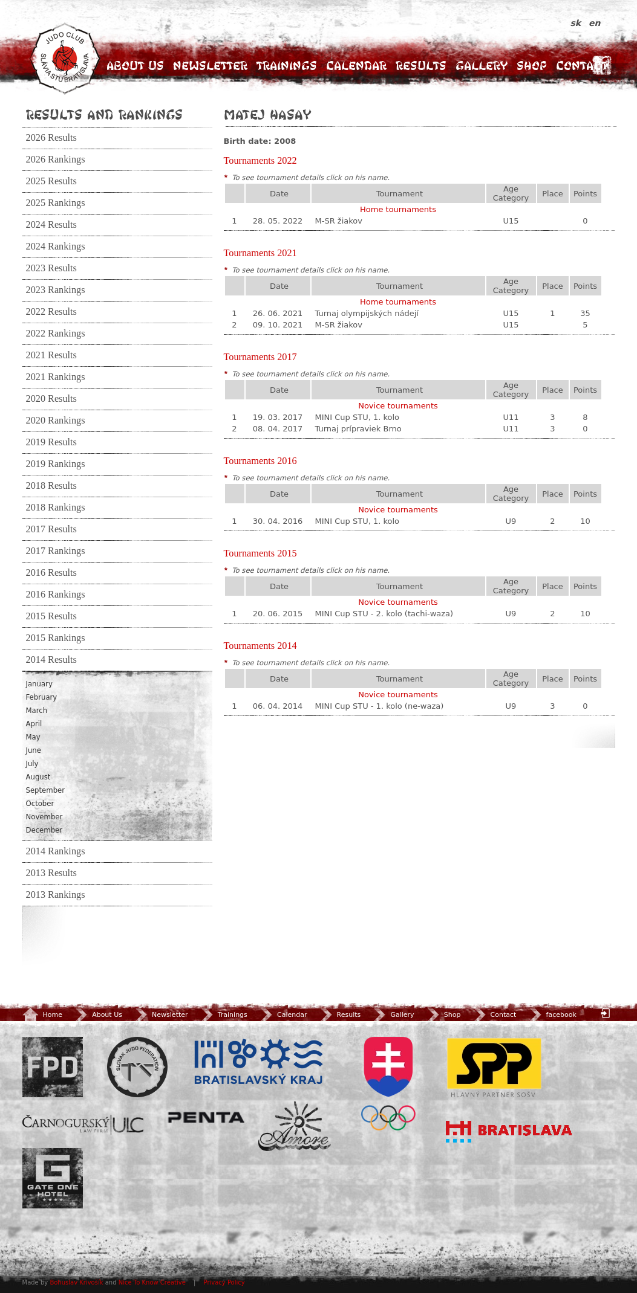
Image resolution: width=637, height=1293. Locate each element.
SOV (388, 1083)
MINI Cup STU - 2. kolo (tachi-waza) (384, 613)
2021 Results (51, 355)
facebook (552, 1015)
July (32, 763)
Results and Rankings (104, 114)
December (44, 830)
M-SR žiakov (338, 220)
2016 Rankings (55, 594)
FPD (52, 1067)
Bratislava (509, 1132)
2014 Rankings (55, 851)
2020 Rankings (55, 420)
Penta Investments (206, 1117)
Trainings (286, 66)
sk (577, 23)
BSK (258, 1062)
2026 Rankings (55, 159)
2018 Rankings (55, 507)
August (38, 777)
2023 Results (51, 268)
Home (42, 1015)
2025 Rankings (55, 203)
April (34, 724)
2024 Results (51, 224)
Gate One (52, 1178)
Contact (581, 66)
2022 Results (51, 311)
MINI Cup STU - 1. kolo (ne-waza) (379, 706)
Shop (532, 66)
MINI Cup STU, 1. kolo (357, 417)
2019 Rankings (55, 464)
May (33, 737)
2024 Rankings (55, 246)
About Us (135, 66)
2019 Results (51, 442)
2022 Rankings (55, 333)
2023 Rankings (55, 290)
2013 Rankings (55, 894)
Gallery (482, 66)
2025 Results (51, 181)
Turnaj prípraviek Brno (358, 428)
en (594, 23)
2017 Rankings (55, 551)
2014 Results (51, 659)
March (37, 710)
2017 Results (51, 529)
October (40, 803)
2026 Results (51, 137)
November (44, 817)
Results (421, 66)
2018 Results (51, 485)
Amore (294, 1126)
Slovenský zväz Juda (137, 1067)
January (39, 684)
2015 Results (51, 616)
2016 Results (51, 572)
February (41, 697)
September (45, 790)
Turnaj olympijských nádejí (367, 313)
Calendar (356, 66)
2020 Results (51, 398)
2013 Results (51, 873)
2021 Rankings (55, 377)
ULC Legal (82, 1125)
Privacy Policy (224, 1282)
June (33, 750)
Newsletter (210, 66)
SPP (494, 1067)
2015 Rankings (55, 638)
